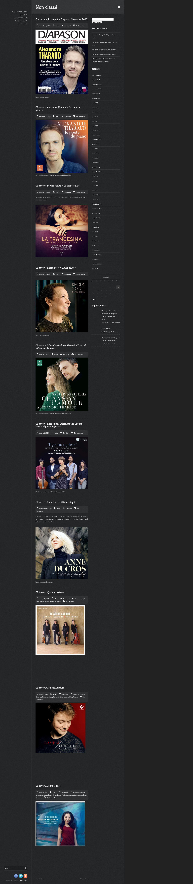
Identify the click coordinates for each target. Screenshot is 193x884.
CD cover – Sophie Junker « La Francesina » (104, 49)
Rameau (75, 697)
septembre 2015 (96, 172)
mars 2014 (95, 245)
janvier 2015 (95, 199)
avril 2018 (95, 102)
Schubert (58, 601)
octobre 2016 (96, 135)
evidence (66, 697)
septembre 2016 (96, 139)
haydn (84, 599)
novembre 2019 (96, 89)
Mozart (46, 601)
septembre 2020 (96, 84)
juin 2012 (95, 268)
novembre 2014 (96, 208)
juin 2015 (95, 176)
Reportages (20, 18)
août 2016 (95, 144)
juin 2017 (95, 116)
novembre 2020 (96, 75)
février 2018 (95, 112)
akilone (77, 599)
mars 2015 (95, 190)
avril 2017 (95, 125)
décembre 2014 (96, 204)
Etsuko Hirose (52, 795)
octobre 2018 (96, 93)
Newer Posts (84, 879)
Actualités (21, 21)
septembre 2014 (96, 218)
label (37, 601)
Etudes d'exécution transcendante (67, 795)
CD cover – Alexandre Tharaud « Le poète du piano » (104, 43)
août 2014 (95, 222)
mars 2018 (95, 107)
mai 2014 (95, 236)
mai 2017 (95, 121)
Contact (22, 24)
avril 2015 (95, 185)
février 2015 (95, 195)
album (75, 694)
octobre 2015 (96, 167)
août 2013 (95, 259)
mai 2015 (95, 181)
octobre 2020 (96, 79)
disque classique (58, 697)
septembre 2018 (96, 98)
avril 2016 (95, 149)
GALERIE (23, 15)
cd (80, 599)
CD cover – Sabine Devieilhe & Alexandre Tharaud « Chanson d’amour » (104, 60)
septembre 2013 (96, 254)
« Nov (93, 299)
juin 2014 (95, 231)
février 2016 (95, 158)
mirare (42, 601)
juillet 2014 (95, 227)
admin (57, 26)
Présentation (19, 12)
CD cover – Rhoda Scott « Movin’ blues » (104, 54)
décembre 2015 (96, 162)
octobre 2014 (96, 213)
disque (50, 697)
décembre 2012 (96, 264)
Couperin (45, 697)
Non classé (67, 26)
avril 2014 (95, 241)
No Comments (116, 322)
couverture (39, 795)
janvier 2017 (95, 130)
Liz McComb (106, 328)
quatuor (52, 601)
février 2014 (95, 250)
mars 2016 (95, 153)
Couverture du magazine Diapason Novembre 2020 (105, 36)
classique (82, 792)
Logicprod (23, 880)
